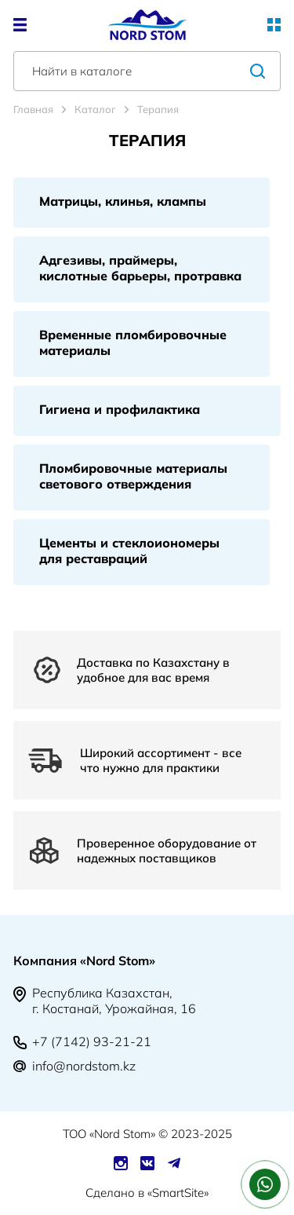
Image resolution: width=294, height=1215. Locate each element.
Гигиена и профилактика (119, 409)
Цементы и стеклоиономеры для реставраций (129, 550)
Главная (33, 109)
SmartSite (178, 1192)
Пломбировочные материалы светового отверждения (133, 476)
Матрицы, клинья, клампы (122, 201)
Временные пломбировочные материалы (133, 342)
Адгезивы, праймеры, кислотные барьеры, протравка (140, 268)
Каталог (95, 109)
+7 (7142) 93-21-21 (91, 1041)
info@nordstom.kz (84, 1066)
